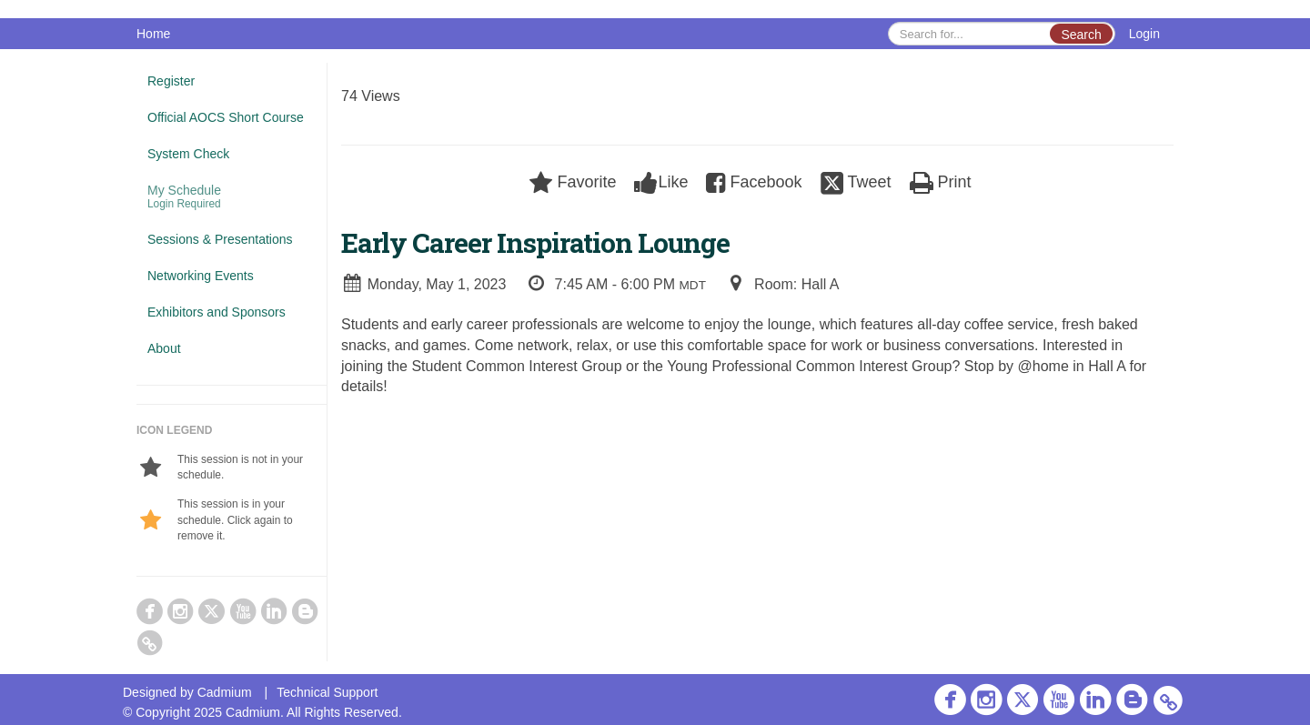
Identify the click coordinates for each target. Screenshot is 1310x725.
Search (1081, 34)
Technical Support (327, 692)
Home (153, 33)
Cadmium (224, 692)
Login (1144, 33)
